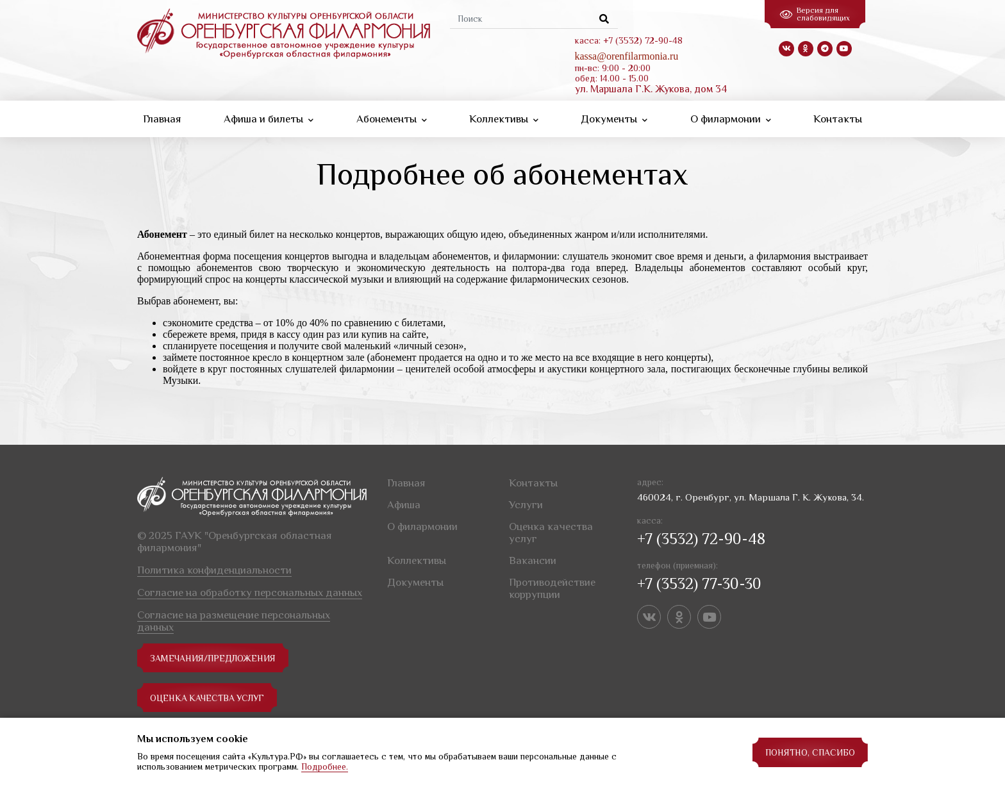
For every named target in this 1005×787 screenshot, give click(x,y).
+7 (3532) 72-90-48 (701, 538)
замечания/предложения (213, 658)
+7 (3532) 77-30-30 (699, 583)
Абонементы (391, 119)
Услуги (526, 505)
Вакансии (532, 560)
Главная (162, 119)
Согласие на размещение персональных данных (233, 621)
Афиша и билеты (268, 119)
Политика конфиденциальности (214, 570)
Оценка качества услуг (208, 698)
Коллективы (503, 119)
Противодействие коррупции (552, 588)
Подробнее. (324, 766)
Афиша (403, 505)
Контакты (837, 119)
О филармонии (730, 119)
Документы (614, 119)
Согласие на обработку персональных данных (249, 592)
